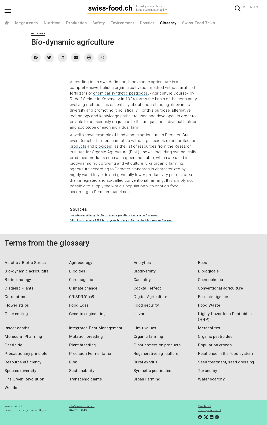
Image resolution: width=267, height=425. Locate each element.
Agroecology (80, 262)
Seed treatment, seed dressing (226, 362)
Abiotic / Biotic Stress (25, 262)
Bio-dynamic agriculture (27, 271)
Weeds (11, 387)
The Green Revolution (24, 379)
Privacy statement (209, 410)
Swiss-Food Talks (198, 23)
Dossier (147, 23)
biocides (103, 146)
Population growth (215, 345)
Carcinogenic (81, 279)
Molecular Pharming (23, 336)
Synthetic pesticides (152, 370)
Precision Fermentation (91, 353)
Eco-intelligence (213, 296)
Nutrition (52, 23)
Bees (202, 262)
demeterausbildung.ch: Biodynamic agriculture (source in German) (113, 215)
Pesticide (13, 345)
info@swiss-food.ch (82, 406)
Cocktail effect (147, 288)
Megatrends (26, 23)
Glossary (168, 23)
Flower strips (17, 305)
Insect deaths (17, 328)
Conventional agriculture (220, 288)
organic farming (168, 163)
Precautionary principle (26, 353)
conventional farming (144, 180)
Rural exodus (146, 362)
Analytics (142, 262)
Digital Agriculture (150, 296)
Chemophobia (210, 279)
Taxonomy (207, 370)
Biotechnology (18, 279)
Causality (142, 279)
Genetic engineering (87, 314)
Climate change (83, 288)
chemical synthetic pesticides (120, 93)
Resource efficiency (23, 362)
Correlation (15, 296)
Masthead (204, 406)
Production (76, 23)
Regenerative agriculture (156, 353)
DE (245, 7)
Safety (98, 23)
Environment (122, 23)
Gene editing (16, 314)
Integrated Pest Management (95, 328)
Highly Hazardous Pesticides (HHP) (225, 317)
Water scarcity (211, 379)
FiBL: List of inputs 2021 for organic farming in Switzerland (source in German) (121, 220)
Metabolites (209, 328)
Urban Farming (147, 379)
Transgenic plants (85, 379)
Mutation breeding (86, 336)
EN (256, 7)
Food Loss (79, 305)
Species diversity (20, 370)
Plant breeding (82, 345)
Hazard (140, 314)
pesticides (155, 140)
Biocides (77, 271)
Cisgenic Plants (19, 288)
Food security (146, 305)
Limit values (145, 328)
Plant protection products (157, 345)
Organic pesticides (215, 336)
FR (250, 7)
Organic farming (148, 336)
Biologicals (208, 271)
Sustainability (82, 370)
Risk (73, 362)
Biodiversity (145, 271)
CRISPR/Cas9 (82, 296)
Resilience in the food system (225, 353)
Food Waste (209, 305)
